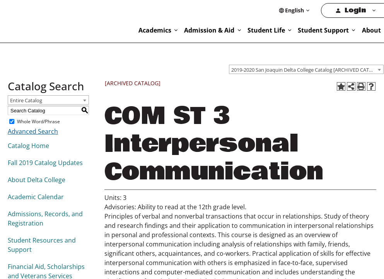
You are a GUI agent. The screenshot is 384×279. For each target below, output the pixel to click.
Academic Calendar (34, 197)
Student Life (300, 30)
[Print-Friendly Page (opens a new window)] (361, 87)
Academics (203, 30)
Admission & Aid (251, 30)
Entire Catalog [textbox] (25, 100)
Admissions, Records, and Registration (43, 218)
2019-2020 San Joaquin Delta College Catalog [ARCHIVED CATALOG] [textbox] (307, 69)
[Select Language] (317, 10)
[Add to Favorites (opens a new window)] (341, 87)
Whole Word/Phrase (37, 121)
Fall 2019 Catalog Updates (44, 163)
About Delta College (35, 180)
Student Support (348, 30)
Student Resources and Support (40, 245)
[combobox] (306, 69)
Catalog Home (27, 146)
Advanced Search (32, 131)
